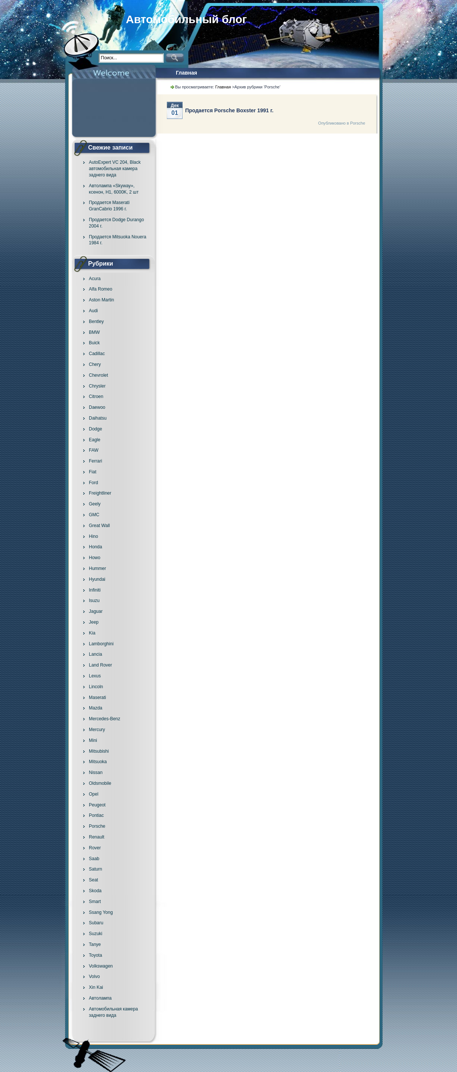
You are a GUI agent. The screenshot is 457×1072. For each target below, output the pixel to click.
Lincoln (96, 686)
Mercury (97, 729)
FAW (94, 450)
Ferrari (95, 461)
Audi (93, 310)
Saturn (95, 869)
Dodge (95, 429)
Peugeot (97, 805)
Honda (95, 546)
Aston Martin (101, 300)
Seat (93, 880)
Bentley (96, 321)
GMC (94, 514)
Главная (186, 73)
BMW (94, 332)
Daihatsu (97, 418)
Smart (95, 901)
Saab (94, 858)
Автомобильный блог (186, 19)
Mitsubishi (99, 751)
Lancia (95, 654)
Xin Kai (96, 987)
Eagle (94, 439)
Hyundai (97, 579)
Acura (94, 278)
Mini (93, 740)
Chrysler (97, 386)
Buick (94, 342)
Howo (94, 557)
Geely (94, 504)
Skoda (95, 890)
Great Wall (99, 525)
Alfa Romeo (100, 289)
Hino (93, 536)
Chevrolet (98, 375)
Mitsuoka (98, 761)
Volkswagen (101, 966)
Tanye (95, 944)
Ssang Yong (101, 912)
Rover (95, 847)
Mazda (95, 708)
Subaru (96, 922)
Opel (93, 794)
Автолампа (100, 998)
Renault (96, 837)
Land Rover (100, 665)
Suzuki (95, 933)
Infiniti (94, 590)
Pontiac (96, 815)
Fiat (92, 471)
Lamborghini (101, 643)
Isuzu (94, 600)
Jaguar (96, 611)
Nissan (96, 772)
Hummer (97, 568)
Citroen (96, 396)
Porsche (97, 826)
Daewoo (97, 407)
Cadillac (97, 353)
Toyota (95, 955)
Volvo (94, 976)
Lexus (95, 675)
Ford (93, 482)
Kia (92, 633)
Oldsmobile (100, 783)
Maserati (97, 697)
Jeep (94, 622)
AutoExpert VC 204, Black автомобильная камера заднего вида (115, 169)
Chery (95, 364)
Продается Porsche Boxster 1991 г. (229, 110)
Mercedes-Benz (104, 718)
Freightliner (100, 493)
